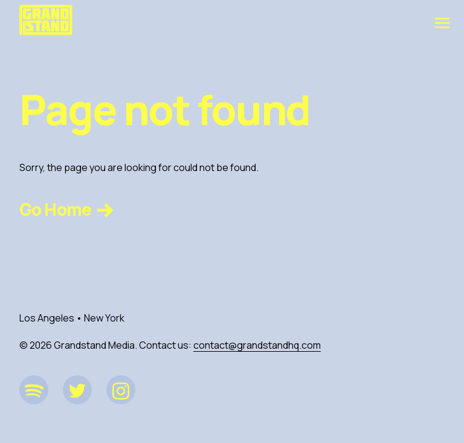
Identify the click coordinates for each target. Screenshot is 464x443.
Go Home (68, 209)
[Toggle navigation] (442, 22)
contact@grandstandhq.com (257, 345)
